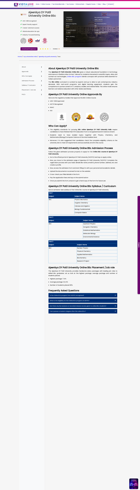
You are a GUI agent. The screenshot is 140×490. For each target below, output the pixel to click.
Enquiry (139, 245)
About (24, 67)
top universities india (30, 56)
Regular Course (90, 4)
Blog (104, 4)
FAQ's (23, 94)
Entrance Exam (80, 4)
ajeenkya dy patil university (48, 56)
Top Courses (70, 4)
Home (37, 4)
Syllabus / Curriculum (29, 85)
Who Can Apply (27, 76)
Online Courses (45, 4)
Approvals (25, 71)
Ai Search (110, 4)
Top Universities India (58, 4)
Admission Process (28, 81)
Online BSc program (74, 77)
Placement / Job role (29, 90)
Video (99, 4)
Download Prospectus (29, 49)
